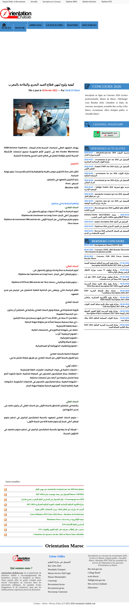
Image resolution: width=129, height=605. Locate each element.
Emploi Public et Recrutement (14, 2)
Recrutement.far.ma (56, 584)
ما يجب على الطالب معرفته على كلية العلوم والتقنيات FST (61, 530)
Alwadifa (33, 2)
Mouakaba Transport (57, 569)
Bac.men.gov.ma (95, 569)
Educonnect (93, 587)
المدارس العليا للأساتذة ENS (73, 524)
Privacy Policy (55, 603)
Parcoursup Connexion (57, 592)
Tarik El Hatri (72, 90)
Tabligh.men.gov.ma (96, 580)
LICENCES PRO (55, 25)
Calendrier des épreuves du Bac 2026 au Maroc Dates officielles (59, 534)
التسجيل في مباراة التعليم (59, 562)
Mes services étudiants (97, 584)
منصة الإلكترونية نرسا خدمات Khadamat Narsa (65, 519)
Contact (37, 603)
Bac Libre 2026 (54, 566)
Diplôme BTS (106, 2)
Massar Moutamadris (57, 577)
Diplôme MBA (71, 2)
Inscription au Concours (52, 2)
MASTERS (73, 25)
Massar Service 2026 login (59, 573)
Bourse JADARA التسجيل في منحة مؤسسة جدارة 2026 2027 (60, 494)
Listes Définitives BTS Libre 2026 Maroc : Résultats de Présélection (57, 514)
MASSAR (20, 28)
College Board (94, 573)
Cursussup (52, 581)
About (44, 603)
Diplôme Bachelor (89, 2)
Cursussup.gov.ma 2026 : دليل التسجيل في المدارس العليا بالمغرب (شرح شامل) (52, 499)
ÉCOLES (6, 28)
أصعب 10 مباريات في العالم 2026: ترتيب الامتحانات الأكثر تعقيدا (59, 509)
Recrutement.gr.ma (56, 588)
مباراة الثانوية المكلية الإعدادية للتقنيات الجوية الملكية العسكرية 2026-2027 (55, 504)
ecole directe (93, 576)
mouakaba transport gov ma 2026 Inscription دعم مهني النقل (59, 489)
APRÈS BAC (36, 25)
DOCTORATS (89, 25)
